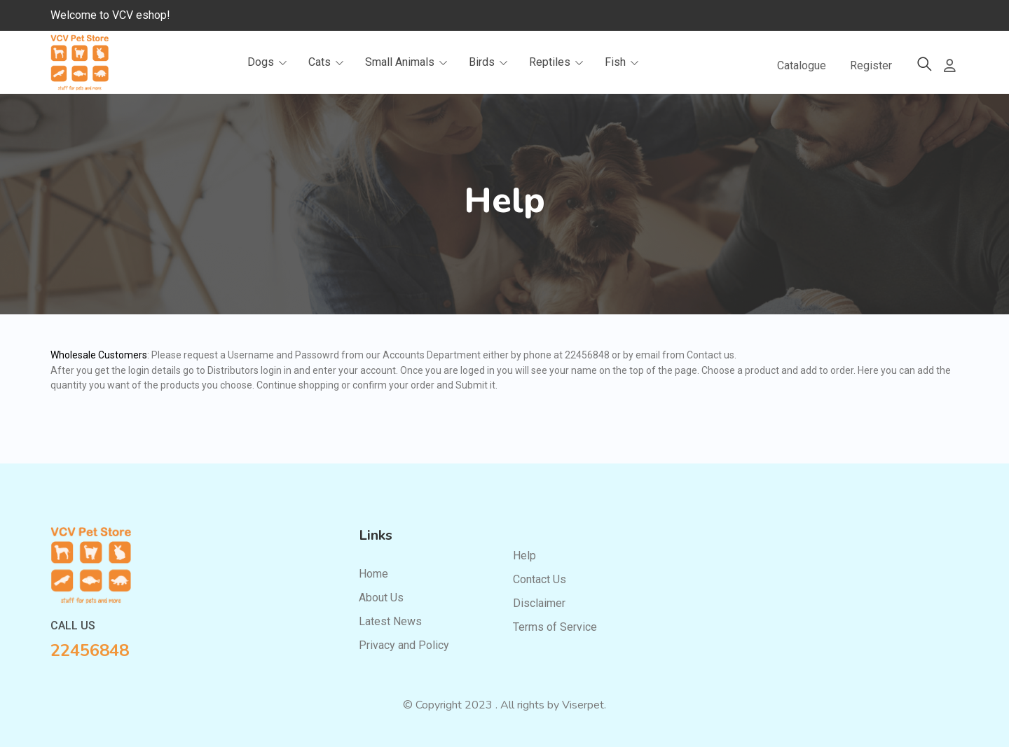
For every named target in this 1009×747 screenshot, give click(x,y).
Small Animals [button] (408, 62)
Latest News (390, 621)
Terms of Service (555, 627)
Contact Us (539, 579)
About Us (381, 597)
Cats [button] (328, 62)
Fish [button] (624, 62)
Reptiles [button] (558, 62)
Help (524, 555)
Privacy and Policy (404, 645)
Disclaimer (539, 603)
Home (373, 573)
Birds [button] (490, 62)
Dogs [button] (269, 62)
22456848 (89, 650)
